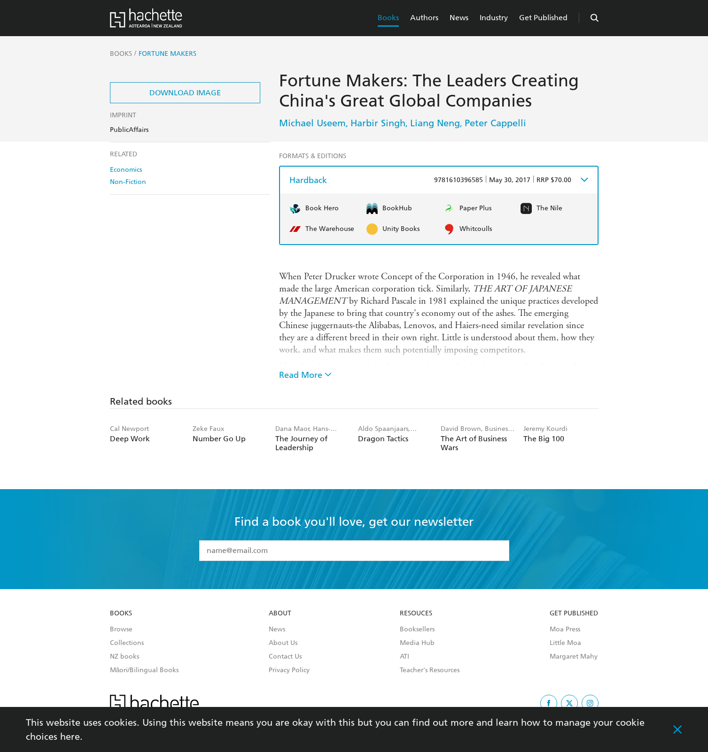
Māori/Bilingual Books (144, 670)
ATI (404, 656)
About (280, 613)
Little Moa (565, 643)
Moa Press (565, 629)
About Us (283, 643)
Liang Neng (435, 123)
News (459, 17)
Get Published (543, 17)
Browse (121, 629)
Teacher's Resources (429, 670)
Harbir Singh (377, 123)
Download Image (185, 92)
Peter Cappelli (495, 123)
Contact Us (285, 656)
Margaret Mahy (574, 656)
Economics (126, 170)
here (70, 736)
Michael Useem (312, 123)
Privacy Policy (289, 670)
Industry (494, 17)
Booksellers (417, 629)
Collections (127, 643)
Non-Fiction (128, 182)
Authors (424, 17)
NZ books (124, 656)
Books (388, 17)
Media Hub (417, 643)
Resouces (416, 613)
